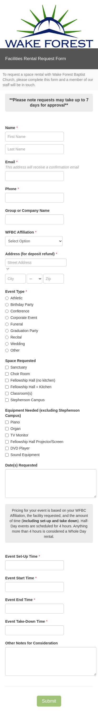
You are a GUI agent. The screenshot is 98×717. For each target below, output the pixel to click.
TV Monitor (16, 435)
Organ (13, 429)
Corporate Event (21, 318)
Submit (49, 701)
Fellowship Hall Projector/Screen (34, 442)
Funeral (14, 324)
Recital (13, 337)
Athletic (13, 298)
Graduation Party (21, 331)
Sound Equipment (22, 455)
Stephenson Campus (25, 400)
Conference (17, 311)
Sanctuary (16, 367)
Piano (12, 422)
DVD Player (17, 448)
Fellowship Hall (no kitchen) (30, 380)
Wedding (15, 344)
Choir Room (17, 374)
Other (12, 350)
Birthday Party (19, 304)
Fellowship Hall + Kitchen (28, 387)
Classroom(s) (18, 393)
